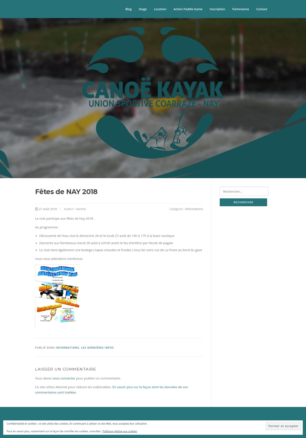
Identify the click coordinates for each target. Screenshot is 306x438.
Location (160, 9)
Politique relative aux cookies (120, 431)
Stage (143, 9)
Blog (128, 9)
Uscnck (81, 209)
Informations (194, 209)
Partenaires (240, 9)
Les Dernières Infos (97, 347)
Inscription (217, 9)
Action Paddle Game (188, 9)
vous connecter (64, 378)
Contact (261, 9)
